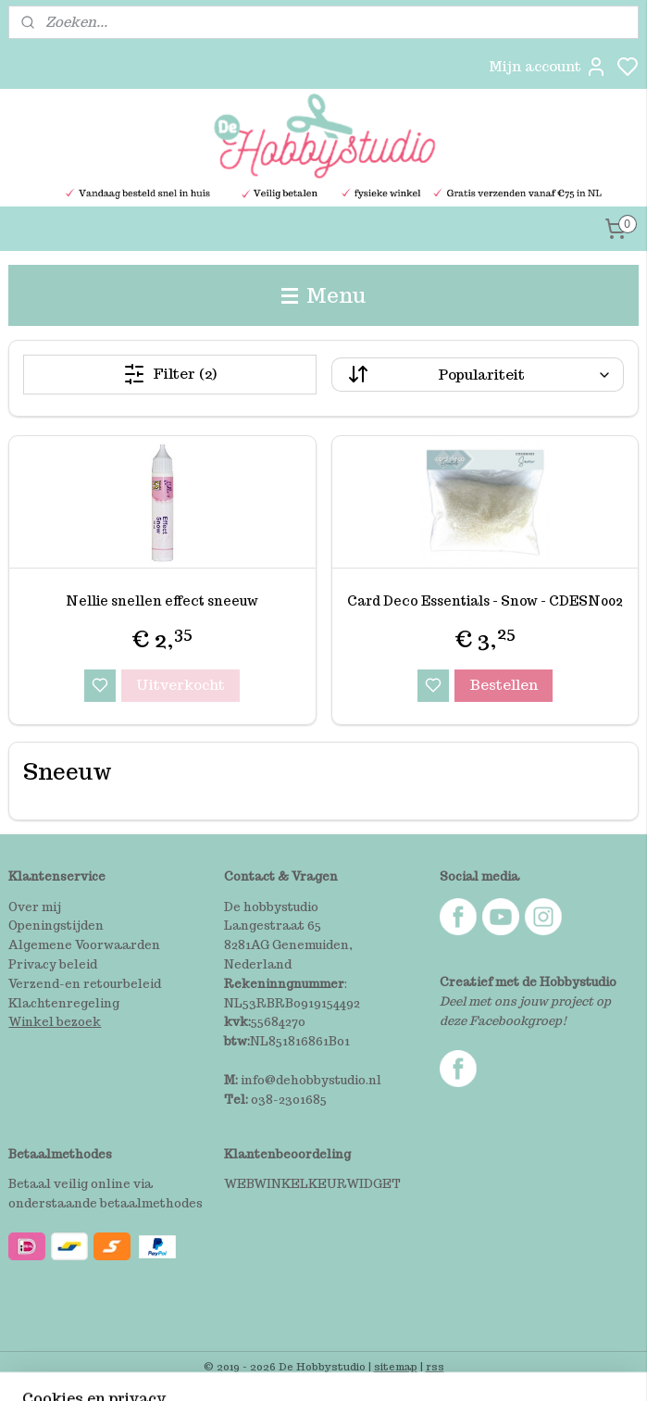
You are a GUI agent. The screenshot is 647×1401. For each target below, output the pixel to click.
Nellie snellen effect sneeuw (162, 601)
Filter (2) (170, 374)
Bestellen (503, 685)
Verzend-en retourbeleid (84, 984)
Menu (324, 294)
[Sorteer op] (477, 374)
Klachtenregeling (63, 1003)
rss (435, 1366)
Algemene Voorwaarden (84, 945)
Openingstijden (56, 925)
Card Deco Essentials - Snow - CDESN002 (485, 601)
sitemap (395, 1366)
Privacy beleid (52, 964)
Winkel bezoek (54, 1022)
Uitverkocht (180, 685)
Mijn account (548, 67)
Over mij (34, 907)
